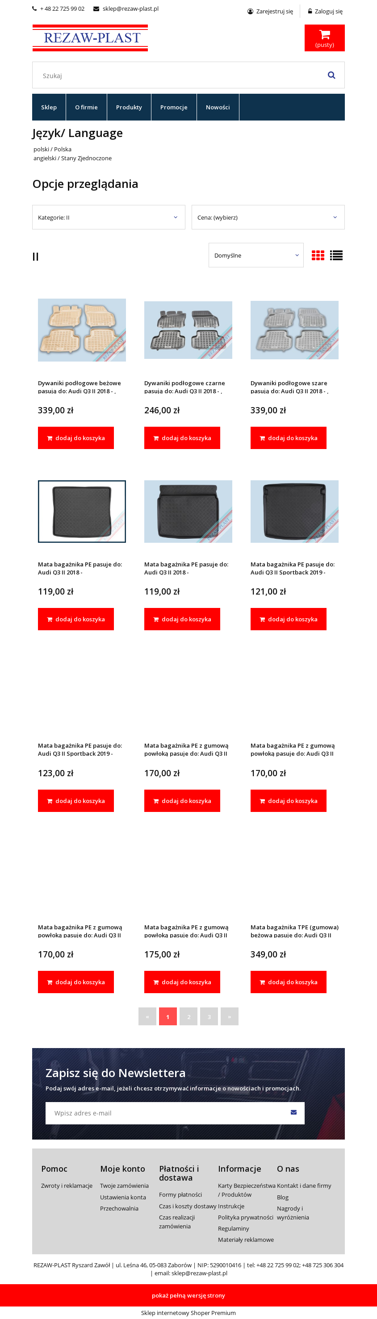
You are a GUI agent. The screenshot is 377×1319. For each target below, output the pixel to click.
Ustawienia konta (123, 1197)
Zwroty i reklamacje (66, 1186)
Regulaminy (233, 1228)
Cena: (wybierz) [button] (217, 217)
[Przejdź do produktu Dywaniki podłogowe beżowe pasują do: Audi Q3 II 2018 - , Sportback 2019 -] (82, 329)
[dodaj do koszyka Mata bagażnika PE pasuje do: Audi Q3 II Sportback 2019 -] (289, 619)
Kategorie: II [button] (54, 217)
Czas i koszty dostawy (188, 1206)
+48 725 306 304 (322, 1265)
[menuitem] (49, 107)
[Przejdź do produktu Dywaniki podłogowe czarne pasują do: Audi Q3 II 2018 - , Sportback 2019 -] (188, 329)
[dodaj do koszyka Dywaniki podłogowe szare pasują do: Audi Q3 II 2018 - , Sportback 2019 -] (289, 438)
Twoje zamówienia (124, 1186)
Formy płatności (180, 1194)
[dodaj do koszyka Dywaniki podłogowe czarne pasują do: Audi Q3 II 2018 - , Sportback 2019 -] (182, 438)
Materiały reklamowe (246, 1240)
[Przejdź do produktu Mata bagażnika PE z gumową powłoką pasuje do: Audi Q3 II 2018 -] (188, 692)
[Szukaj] (331, 75)
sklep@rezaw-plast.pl (126, 8)
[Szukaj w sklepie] (190, 75)
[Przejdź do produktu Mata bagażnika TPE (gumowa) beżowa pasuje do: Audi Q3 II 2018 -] (295, 873)
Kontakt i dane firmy (304, 1186)
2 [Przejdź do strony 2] (188, 1017)
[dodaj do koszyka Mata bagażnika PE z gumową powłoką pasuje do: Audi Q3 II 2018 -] (182, 801)
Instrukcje (231, 1206)
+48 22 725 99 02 (277, 1265)
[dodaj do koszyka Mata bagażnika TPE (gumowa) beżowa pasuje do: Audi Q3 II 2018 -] (289, 982)
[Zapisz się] (293, 1113)
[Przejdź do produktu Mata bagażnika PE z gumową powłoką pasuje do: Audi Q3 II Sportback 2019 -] (82, 873)
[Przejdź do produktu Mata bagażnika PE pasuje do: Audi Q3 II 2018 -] (82, 510)
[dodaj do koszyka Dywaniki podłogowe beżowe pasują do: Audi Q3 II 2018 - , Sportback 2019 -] (76, 438)
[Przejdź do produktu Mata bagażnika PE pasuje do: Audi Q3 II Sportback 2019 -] (295, 510)
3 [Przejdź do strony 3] (209, 1017)
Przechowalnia (119, 1208)
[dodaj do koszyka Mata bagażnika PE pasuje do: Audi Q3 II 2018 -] (76, 619)
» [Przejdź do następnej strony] (229, 1016)
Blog (283, 1197)
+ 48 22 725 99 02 (58, 8)
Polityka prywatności (245, 1217)
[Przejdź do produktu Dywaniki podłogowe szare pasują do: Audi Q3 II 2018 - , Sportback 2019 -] (295, 329)
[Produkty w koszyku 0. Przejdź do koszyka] (324, 39)
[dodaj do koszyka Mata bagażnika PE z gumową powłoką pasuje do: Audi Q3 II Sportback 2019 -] (76, 982)
